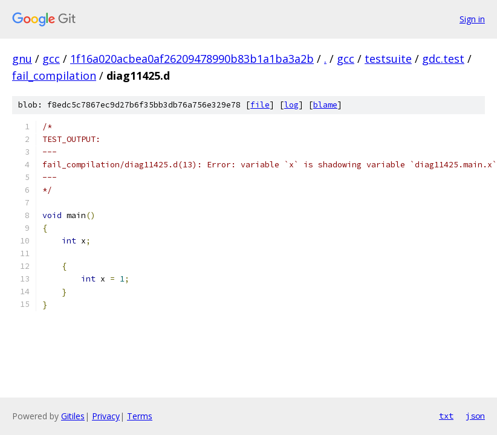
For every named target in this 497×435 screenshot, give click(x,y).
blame (325, 105)
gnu (22, 58)
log (291, 105)
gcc (51, 58)
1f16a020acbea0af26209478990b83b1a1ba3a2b (192, 58)
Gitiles (73, 416)
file (260, 105)
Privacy (106, 416)
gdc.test (443, 58)
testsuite (388, 58)
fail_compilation (54, 75)
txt (446, 415)
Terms (139, 416)
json (475, 415)
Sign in (472, 19)
